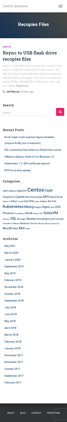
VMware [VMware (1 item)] (16, 223)
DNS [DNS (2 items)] (27, 197)
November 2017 (13, 362)
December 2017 (13, 355)
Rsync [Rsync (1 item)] (36, 213)
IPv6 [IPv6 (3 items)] (31, 201)
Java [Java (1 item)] (37, 201)
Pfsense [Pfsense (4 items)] (8, 213)
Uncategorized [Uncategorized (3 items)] (46, 218)
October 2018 (12, 293)
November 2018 (13, 287)
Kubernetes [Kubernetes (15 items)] (13, 206)
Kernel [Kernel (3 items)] (52, 201)
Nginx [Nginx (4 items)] (46, 207)
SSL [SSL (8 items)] (13, 219)
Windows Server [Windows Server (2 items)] (29, 223)
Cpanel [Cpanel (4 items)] (19, 197)
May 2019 (10, 273)
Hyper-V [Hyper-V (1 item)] (6, 201)
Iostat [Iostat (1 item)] (20, 201)
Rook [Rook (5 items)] (29, 213)
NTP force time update (17, 170)
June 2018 (10, 314)
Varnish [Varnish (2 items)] (60, 219)
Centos (7, 47)
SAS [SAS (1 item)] (41, 213)
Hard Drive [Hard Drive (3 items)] (56, 197)
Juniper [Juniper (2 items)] (43, 201)
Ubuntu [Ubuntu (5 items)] (31, 218)
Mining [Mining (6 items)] (29, 207)
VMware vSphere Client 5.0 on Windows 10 (29, 156)
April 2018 (10, 327)
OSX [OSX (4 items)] (58, 207)
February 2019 (12, 280)
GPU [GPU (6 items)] (46, 197)
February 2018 (12, 341)
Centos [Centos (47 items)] (35, 190)
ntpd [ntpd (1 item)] (52, 207)
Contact (36, 413)
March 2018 (11, 334)
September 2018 (14, 300)
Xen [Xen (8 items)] (21, 228)
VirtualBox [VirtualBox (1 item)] (7, 223)
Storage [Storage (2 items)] (21, 219)
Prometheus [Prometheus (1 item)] (19, 213)
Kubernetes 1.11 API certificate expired (27, 163)
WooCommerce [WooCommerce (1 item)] (52, 223)
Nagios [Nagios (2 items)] (38, 207)
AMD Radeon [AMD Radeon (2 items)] (10, 191)
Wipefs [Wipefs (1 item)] (41, 223)
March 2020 (11, 252)
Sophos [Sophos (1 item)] (6, 219)
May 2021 (10, 246)
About (10, 413)
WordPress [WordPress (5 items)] (10, 228)
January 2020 (12, 259)
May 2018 (10, 321)
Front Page (53, 413)
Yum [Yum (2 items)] (27, 228)
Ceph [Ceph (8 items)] (48, 190)
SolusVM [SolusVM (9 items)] (50, 213)
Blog (23, 413)
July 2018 (10, 307)
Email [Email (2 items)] (33, 197)
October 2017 (12, 369)
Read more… (23, 85)
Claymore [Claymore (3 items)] (9, 197)
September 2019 (14, 266)
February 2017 (12, 382)
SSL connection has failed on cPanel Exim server (32, 149)
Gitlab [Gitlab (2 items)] (39, 197)
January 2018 (12, 348)
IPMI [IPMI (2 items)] (26, 201)
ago (27, 91)
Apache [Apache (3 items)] (22, 190)
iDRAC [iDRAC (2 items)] (14, 201)
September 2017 (14, 375)
